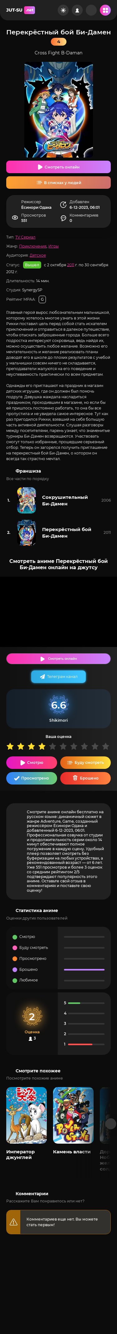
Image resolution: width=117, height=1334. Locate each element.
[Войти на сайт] (77, 10)
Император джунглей (20, 1154)
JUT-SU (20, 10)
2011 (70, 264)
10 (107, 746)
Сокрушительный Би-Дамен (65, 500)
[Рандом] (91, 10)
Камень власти (72, 1152)
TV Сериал (25, 237)
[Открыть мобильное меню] (105, 10)
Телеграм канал (62, 676)
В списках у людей (62, 182)
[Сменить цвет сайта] (63, 10)
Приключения (32, 246)
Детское (38, 255)
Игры (53, 246)
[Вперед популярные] (110, 1123)
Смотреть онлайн (62, 167)
